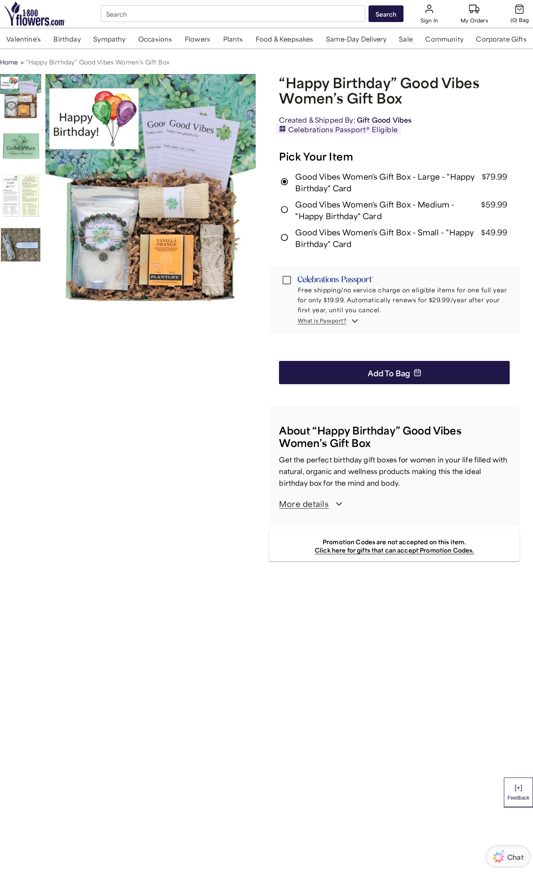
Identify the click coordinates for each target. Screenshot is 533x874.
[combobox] (233, 14)
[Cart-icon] (520, 13)
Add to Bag (394, 372)
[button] (24, 38)
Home (9, 61)
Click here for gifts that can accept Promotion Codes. (394, 549)
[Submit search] (386, 13)
